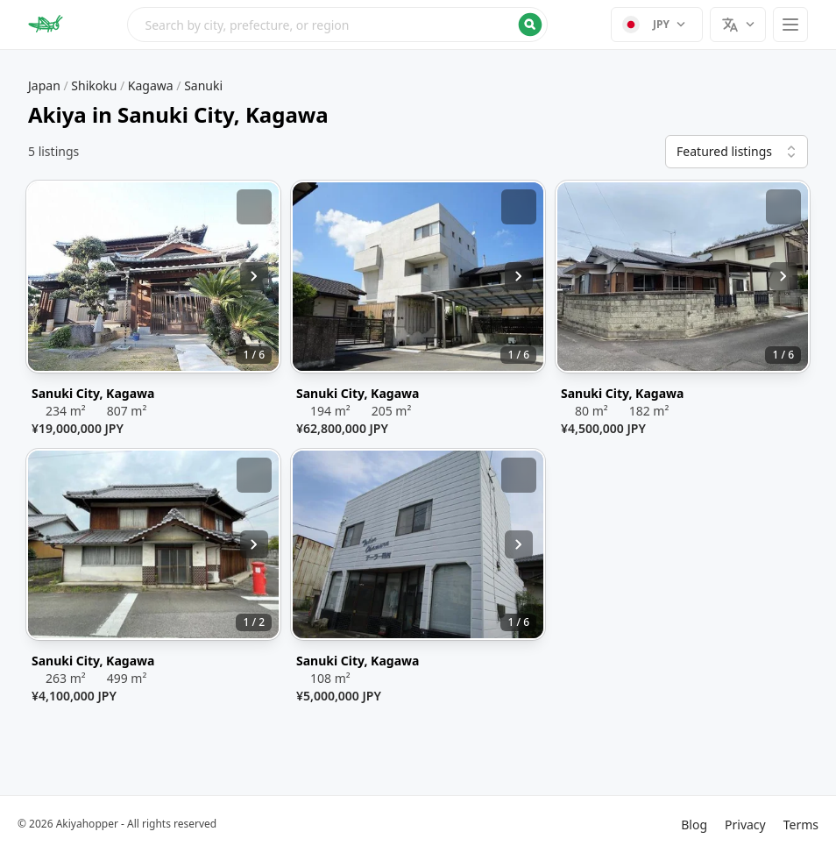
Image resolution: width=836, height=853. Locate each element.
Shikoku (94, 85)
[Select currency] (657, 24)
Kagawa (151, 85)
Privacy (745, 824)
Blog (694, 824)
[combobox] (337, 24)
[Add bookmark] (254, 206)
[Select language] (738, 24)
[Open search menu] (337, 24)
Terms (800, 824)
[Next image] (254, 276)
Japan (44, 85)
